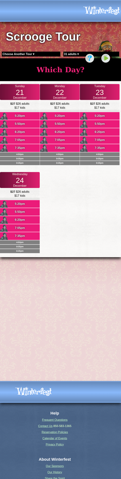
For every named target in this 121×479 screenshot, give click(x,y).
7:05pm (20, 139)
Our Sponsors (55, 466)
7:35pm (20, 147)
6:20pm (20, 131)
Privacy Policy (55, 444)
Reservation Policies (55, 432)
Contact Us (45, 426)
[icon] (101, 10)
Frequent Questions (55, 419)
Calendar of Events (54, 438)
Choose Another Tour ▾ (18, 54)
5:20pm (20, 115)
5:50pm (20, 123)
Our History (54, 472)
